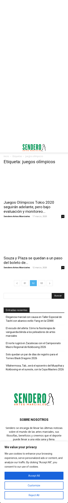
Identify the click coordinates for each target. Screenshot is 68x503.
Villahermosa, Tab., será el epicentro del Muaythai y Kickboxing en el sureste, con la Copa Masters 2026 (35, 367)
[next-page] (50, 283)
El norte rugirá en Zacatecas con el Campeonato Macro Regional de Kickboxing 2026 (33, 345)
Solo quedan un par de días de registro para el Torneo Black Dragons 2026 (32, 356)
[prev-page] (17, 283)
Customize (34, 485)
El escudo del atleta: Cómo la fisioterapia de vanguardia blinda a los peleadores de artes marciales (30, 332)
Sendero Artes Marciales (17, 216)
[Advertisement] (34, 36)
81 (25, 283)
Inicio (6, 156)
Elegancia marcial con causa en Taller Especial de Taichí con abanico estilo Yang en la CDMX (34, 319)
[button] (6, 148)
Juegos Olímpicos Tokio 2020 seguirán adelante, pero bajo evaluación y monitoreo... (29, 207)
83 (41, 283)
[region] (34, 472)
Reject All (34, 495)
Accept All (34, 475)
